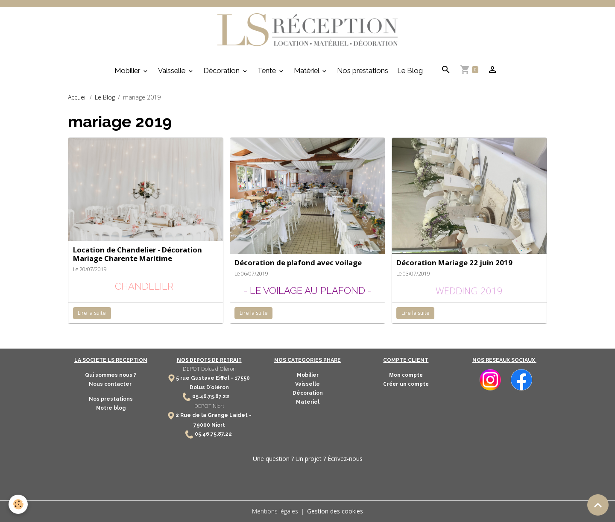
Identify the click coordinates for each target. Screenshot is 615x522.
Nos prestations (362, 70)
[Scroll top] (598, 505)
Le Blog (410, 70)
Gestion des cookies (335, 511)
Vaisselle (172, 70)
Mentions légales (275, 511)
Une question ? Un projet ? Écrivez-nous (308, 459)
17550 (242, 378)
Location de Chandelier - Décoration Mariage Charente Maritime (137, 254)
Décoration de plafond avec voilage (298, 262)
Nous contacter (111, 384)
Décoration (222, 70)
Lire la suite (92, 313)
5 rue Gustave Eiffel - (205, 378)
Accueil (77, 97)
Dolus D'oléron (209, 387)
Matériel (307, 70)
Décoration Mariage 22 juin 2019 (454, 262)
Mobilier (128, 70)
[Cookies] (18, 504)
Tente (268, 70)
